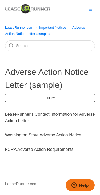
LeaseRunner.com (19, 28)
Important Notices (52, 28)
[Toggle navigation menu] (90, 9)
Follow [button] (50, 98)
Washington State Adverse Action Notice (43, 135)
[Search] (50, 45)
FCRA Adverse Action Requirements (39, 149)
